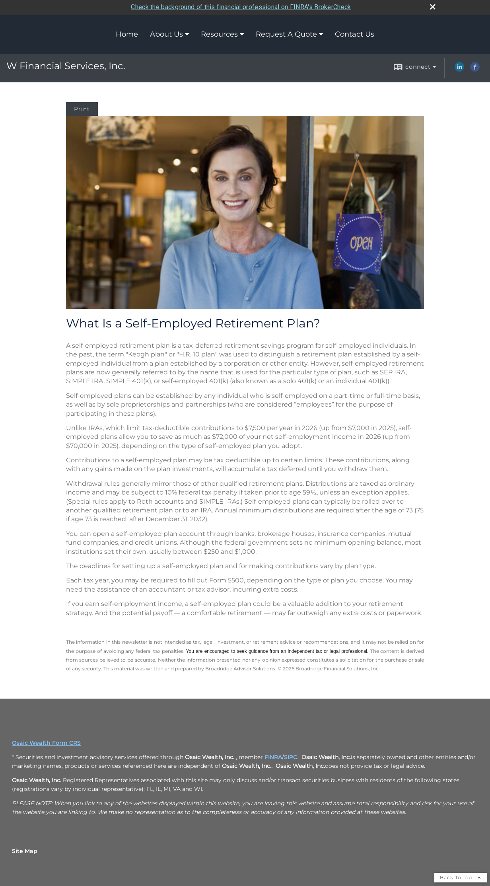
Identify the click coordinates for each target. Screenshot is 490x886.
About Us (166, 33)
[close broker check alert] (433, 6)
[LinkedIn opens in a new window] (459, 68)
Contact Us (354, 33)
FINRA (273, 755)
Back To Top (460, 876)
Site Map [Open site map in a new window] (24, 849)
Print (82, 107)
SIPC (290, 755)
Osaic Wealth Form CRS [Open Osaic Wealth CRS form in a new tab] (46, 741)
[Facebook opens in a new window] (475, 68)
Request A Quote (286, 33)
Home (127, 33)
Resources (219, 33)
